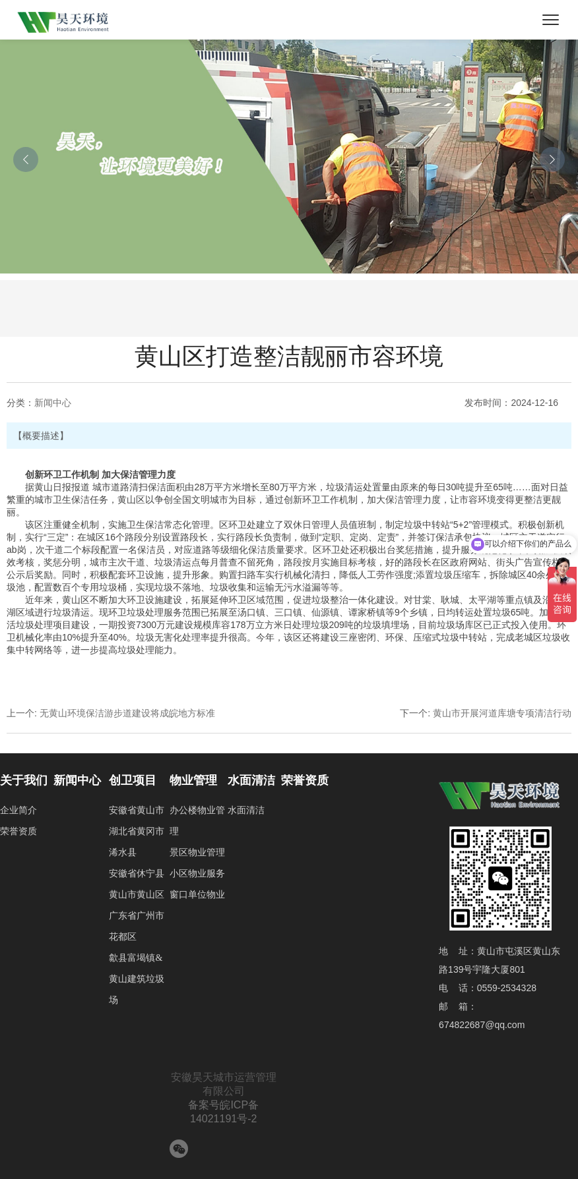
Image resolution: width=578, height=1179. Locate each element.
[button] (25, 159)
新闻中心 (52, 402)
